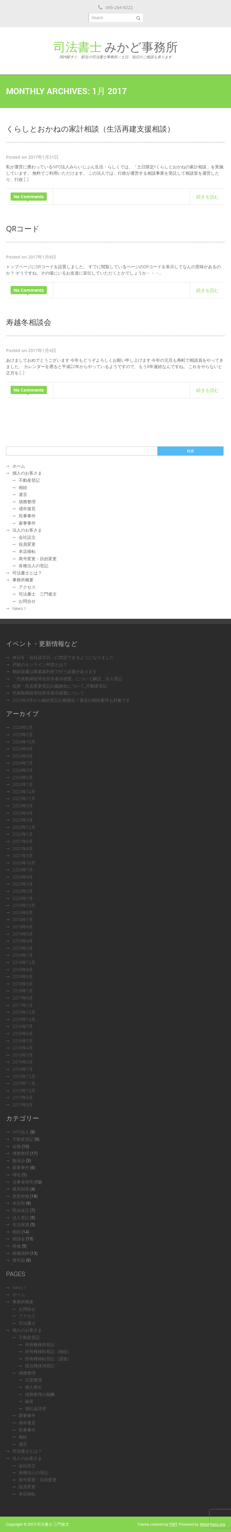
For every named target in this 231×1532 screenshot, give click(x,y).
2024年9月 (22, 749)
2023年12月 (23, 791)
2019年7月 (22, 919)
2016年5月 (22, 1041)
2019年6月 (22, 927)
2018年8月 (22, 969)
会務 (16, 1146)
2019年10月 (23, 905)
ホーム (18, 466)
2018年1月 (22, 990)
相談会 (18, 1238)
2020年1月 (22, 898)
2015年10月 (23, 1090)
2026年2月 (22, 727)
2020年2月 (22, 891)
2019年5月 (22, 934)
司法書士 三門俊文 (38, 594)
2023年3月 (22, 820)
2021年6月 (22, 841)
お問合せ (27, 601)
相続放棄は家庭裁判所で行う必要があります (54, 671)
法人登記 (20, 1217)
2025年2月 (22, 734)
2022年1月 (22, 834)
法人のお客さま (27, 530)
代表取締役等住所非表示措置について (48, 693)
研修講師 (20, 1253)
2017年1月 (22, 1005)
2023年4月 (22, 813)
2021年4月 (22, 848)
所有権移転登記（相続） (48, 1351)
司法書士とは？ (27, 573)
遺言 (23, 494)
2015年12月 (23, 1076)
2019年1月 (22, 955)
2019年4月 (22, 941)
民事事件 (27, 516)
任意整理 (33, 1380)
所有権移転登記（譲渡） (48, 1359)
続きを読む (207, 197)
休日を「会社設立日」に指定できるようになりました (63, 657)
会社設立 (27, 537)
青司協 (18, 1260)
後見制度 (20, 1189)
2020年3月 (22, 884)
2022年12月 (23, 827)
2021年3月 (22, 855)
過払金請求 (35, 1408)
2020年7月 (22, 869)
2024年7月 (22, 763)
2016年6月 (22, 1033)
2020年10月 (23, 863)
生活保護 (20, 1224)
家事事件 (27, 523)
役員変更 (27, 544)
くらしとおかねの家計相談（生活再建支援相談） (90, 128)
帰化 (16, 1175)
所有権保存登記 (40, 1344)
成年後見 (27, 508)
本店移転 (27, 551)
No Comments (29, 196)
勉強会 (18, 1160)
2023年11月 (23, 798)
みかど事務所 (115, 49)
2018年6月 (22, 976)
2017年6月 (22, 998)
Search (97, 18)
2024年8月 (22, 756)
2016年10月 (23, 1019)
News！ (19, 608)
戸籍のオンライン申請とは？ (39, 664)
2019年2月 (22, 948)
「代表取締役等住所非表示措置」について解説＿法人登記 (67, 679)
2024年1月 (22, 784)
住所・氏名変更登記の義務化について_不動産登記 (59, 686)
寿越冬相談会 (28, 322)
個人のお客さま (27, 473)
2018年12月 (23, 962)
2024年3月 (22, 770)
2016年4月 (22, 1047)
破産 (29, 1401)
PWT (173, 1524)
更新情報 (20, 1196)
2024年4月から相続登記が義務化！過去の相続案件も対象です (71, 700)
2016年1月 (22, 1069)
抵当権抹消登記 (40, 1365)
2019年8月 (22, 912)
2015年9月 (22, 1097)
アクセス (27, 587)
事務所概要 (23, 580)
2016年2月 (22, 1062)
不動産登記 (29, 480)
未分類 (18, 1203)
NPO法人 (20, 1132)
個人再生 (33, 1387)
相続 (23, 487)
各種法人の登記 (33, 565)
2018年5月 (22, 984)
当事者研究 (23, 1182)
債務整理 (27, 501)
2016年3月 (22, 1055)
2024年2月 (22, 777)
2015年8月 (22, 1105)
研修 (16, 1246)
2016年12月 (23, 1012)
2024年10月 (23, 742)
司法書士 (27, 1323)
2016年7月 (22, 1026)
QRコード (23, 228)
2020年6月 (22, 877)
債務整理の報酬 (40, 1394)
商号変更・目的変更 (38, 558)
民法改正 (20, 1210)
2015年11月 (23, 1083)
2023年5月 (22, 806)
